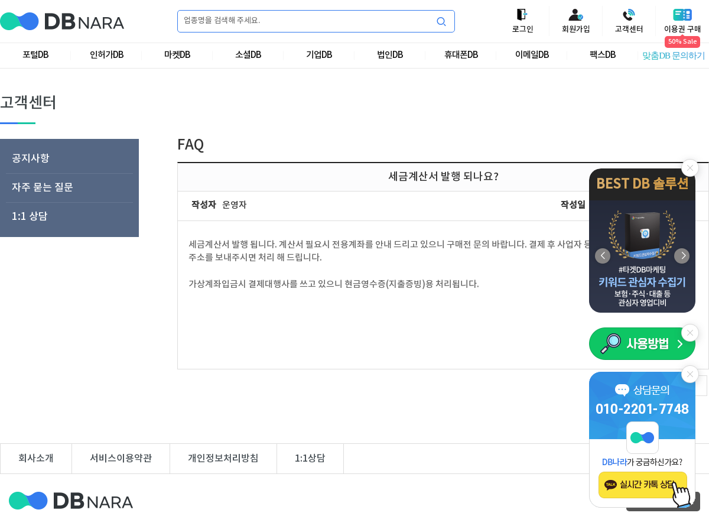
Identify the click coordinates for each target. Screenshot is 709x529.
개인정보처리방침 (223, 458)
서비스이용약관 (121, 458)
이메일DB (532, 55)
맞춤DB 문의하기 (673, 55)
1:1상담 (310, 458)
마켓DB (177, 55)
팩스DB (603, 55)
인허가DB (106, 55)
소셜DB (248, 55)
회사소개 (36, 458)
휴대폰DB (461, 55)
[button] (682, 256)
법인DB (390, 55)
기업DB (319, 55)
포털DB (35, 55)
